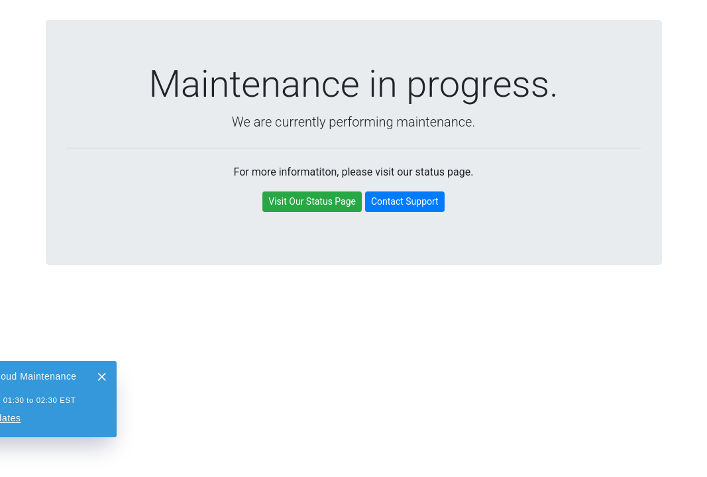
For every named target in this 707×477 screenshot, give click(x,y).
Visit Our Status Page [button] (312, 201)
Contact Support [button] (405, 201)
